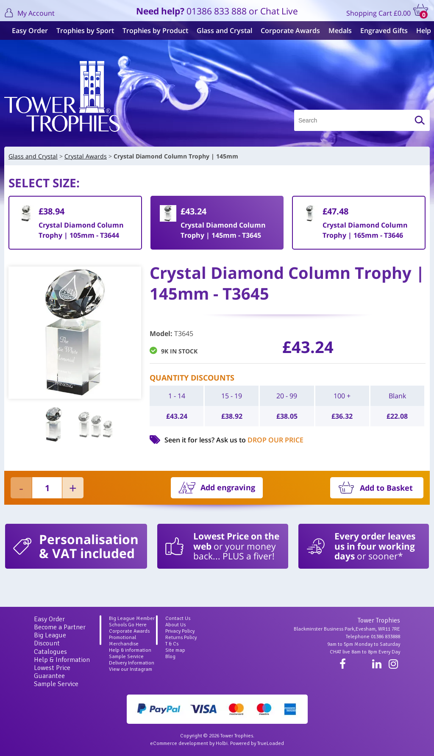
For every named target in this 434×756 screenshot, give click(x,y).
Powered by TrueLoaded (257, 743)
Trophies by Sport (82, 30)
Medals (336, 30)
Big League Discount (50, 639)
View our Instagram (130, 669)
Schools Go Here (128, 625)
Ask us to (259, 440)
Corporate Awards (287, 30)
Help (420, 30)
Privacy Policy (180, 631)
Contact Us (177, 618)
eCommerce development (179, 743)
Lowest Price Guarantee (52, 672)
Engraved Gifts (380, 30)
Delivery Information (131, 663)
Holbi (222, 743)
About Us (175, 625)
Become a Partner (60, 627)
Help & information (130, 650)
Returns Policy (181, 637)
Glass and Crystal (221, 30)
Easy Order (26, 30)
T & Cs (171, 644)
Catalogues (50, 652)
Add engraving (227, 487)
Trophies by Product (152, 30)
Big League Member (132, 618)
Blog (170, 656)
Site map (175, 650)
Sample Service (56, 684)
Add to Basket (386, 488)
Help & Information (62, 660)
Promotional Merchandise (124, 640)
